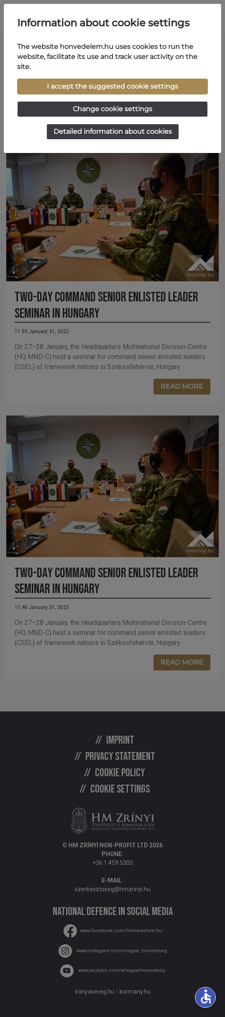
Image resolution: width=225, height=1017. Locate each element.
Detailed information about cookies (113, 131)
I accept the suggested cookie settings (112, 86)
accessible (205, 996)
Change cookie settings (112, 109)
